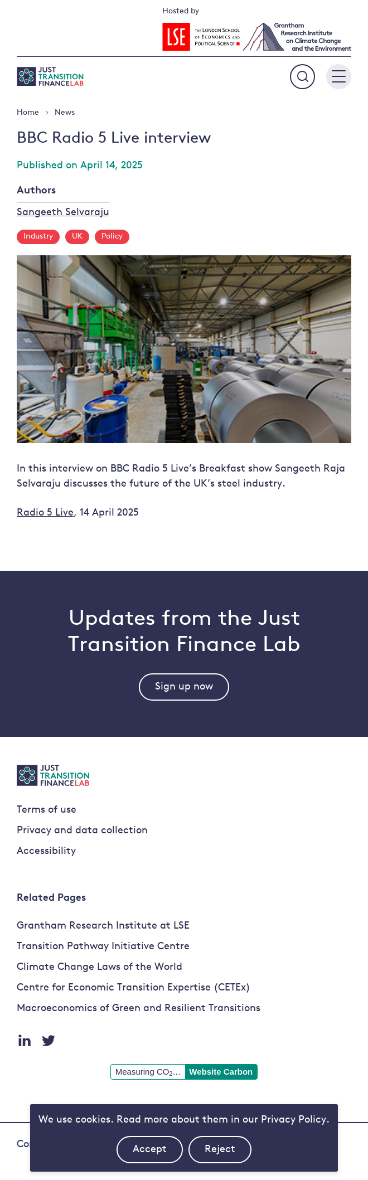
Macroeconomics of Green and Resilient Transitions (138, 1008)
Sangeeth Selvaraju (63, 212)
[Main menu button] (338, 76)
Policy (112, 236)
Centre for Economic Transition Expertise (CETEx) (133, 988)
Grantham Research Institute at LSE (103, 926)
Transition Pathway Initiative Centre (103, 946)
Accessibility (46, 851)
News (65, 113)
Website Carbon (221, 1071)
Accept (158, 1153)
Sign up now (184, 687)
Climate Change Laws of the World (99, 967)
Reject (228, 1153)
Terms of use (46, 810)
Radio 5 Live (45, 513)
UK (77, 236)
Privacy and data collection (82, 830)
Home (28, 113)
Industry (38, 236)
